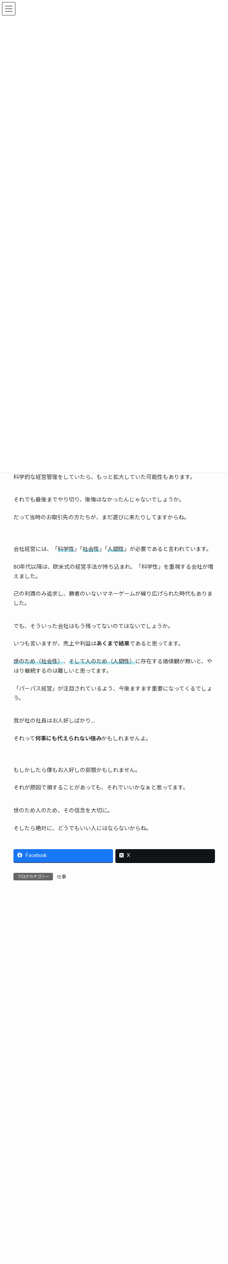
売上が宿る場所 (71, 1176)
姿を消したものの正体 (79, 1221)
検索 (181, 1133)
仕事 (61, 877)
